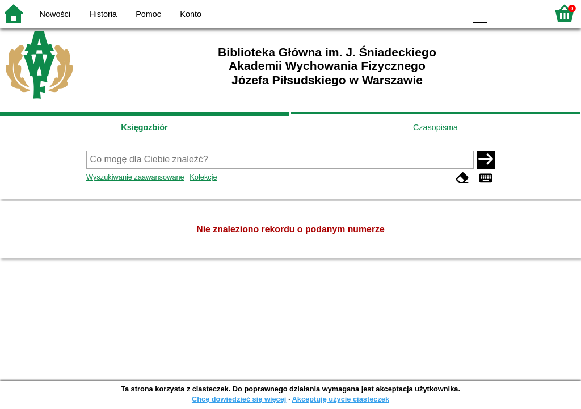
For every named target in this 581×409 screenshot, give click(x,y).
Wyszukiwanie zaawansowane (135, 177)
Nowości (55, 14)
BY (454, 13)
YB (430, 13)
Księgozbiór (144, 127)
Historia (103, 14)
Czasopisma (435, 127)
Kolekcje (203, 177)
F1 (499, 13)
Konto (190, 14)
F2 (525, 13)
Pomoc (148, 14)
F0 (479, 13)
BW (408, 13)
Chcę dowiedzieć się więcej (239, 399)
